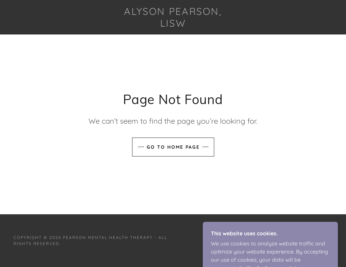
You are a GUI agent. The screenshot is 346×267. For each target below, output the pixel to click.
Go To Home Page (173, 147)
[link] (173, 24)
